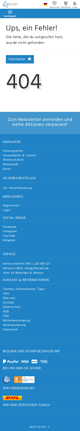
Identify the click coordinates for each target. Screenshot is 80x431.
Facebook (9, 227)
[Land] (46, 3)
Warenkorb (10, 164)
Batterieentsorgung (16, 321)
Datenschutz (12, 307)
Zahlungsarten (13, 151)
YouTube (9, 236)
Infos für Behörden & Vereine (23, 272)
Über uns (9, 298)
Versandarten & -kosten (19, 155)
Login (7, 210)
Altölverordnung (14, 325)
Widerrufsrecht (13, 160)
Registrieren (11, 206)
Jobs (6, 293)
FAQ (6, 316)
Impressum (10, 329)
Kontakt (8, 303)
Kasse (7, 169)
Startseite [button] (20, 59)
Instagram (10, 231)
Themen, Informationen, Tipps (24, 289)
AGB (6, 312)
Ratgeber (9, 240)
